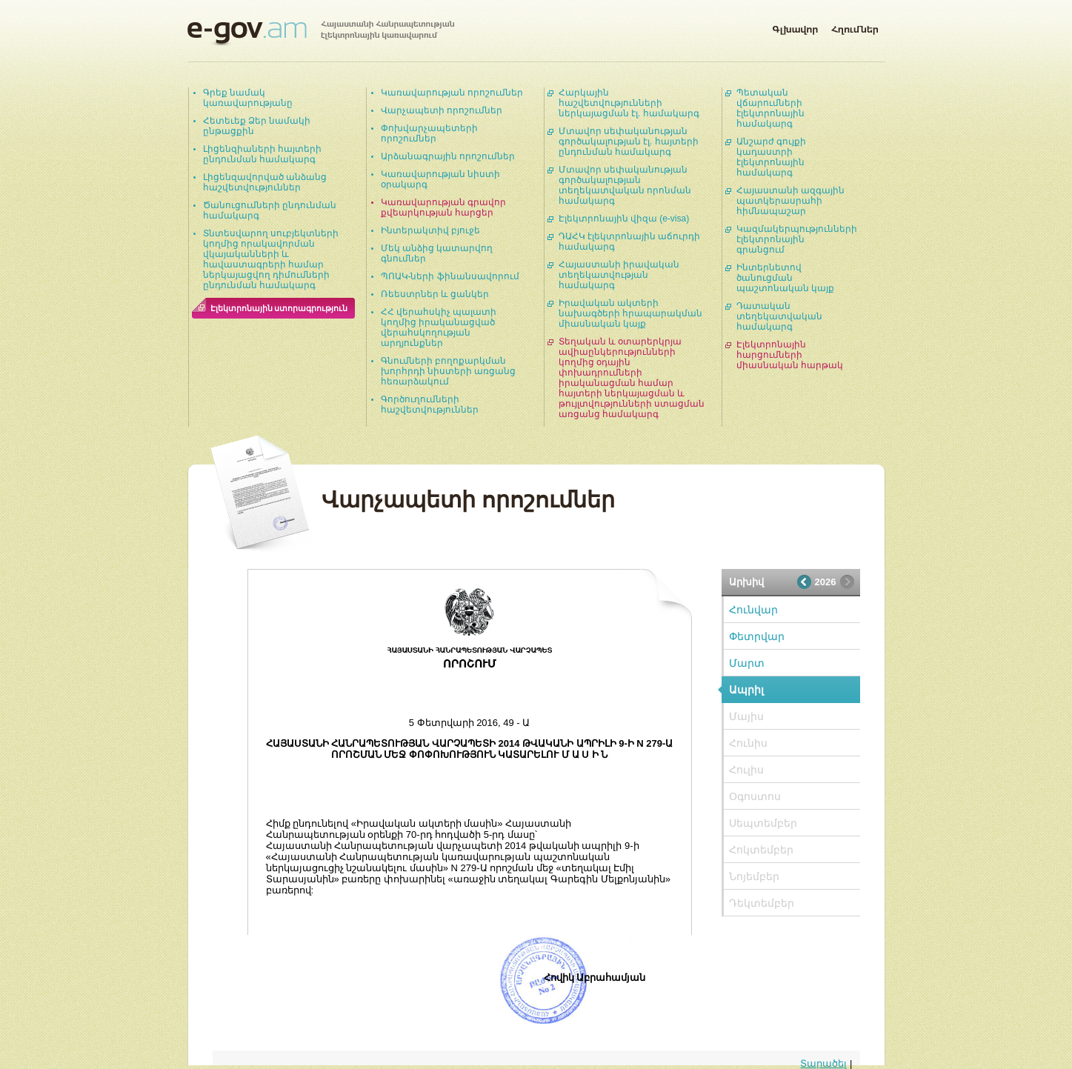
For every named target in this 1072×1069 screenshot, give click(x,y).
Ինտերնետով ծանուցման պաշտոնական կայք (785, 277)
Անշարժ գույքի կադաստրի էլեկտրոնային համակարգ (771, 157)
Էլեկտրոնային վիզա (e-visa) (624, 218)
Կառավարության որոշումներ (452, 92)
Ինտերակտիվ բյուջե (430, 230)
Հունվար (753, 610)
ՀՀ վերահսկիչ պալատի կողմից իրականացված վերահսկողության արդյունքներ (439, 327)
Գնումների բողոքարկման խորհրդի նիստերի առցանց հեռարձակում (448, 371)
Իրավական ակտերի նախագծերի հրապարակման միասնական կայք (630, 313)
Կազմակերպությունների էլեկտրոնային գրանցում (796, 239)
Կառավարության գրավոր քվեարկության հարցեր (443, 207)
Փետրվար (757, 636)
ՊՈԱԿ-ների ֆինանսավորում (450, 276)
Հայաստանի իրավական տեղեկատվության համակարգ (619, 274)
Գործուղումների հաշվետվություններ (430, 404)
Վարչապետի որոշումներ (441, 110)
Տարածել (823, 1063)
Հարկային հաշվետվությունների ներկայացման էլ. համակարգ (629, 103)
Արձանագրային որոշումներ (448, 156)
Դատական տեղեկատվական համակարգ (779, 316)
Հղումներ (855, 26)
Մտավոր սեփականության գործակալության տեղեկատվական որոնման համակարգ (625, 185)
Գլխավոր (795, 26)
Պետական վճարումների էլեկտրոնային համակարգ (770, 108)
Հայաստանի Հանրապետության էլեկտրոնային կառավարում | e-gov (320, 33)
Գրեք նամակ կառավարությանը (248, 97)
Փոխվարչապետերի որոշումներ (429, 133)
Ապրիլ (746, 690)
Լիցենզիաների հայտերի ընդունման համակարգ (262, 154)
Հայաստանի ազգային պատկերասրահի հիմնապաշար (790, 200)
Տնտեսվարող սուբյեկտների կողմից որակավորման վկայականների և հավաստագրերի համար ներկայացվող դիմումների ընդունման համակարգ (271, 259)
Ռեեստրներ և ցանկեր (435, 294)
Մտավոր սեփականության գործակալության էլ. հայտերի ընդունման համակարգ (629, 141)
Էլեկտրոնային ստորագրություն (279, 308)
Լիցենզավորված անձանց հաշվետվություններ (265, 182)
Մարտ (747, 663)
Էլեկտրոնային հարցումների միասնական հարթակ (789, 354)
